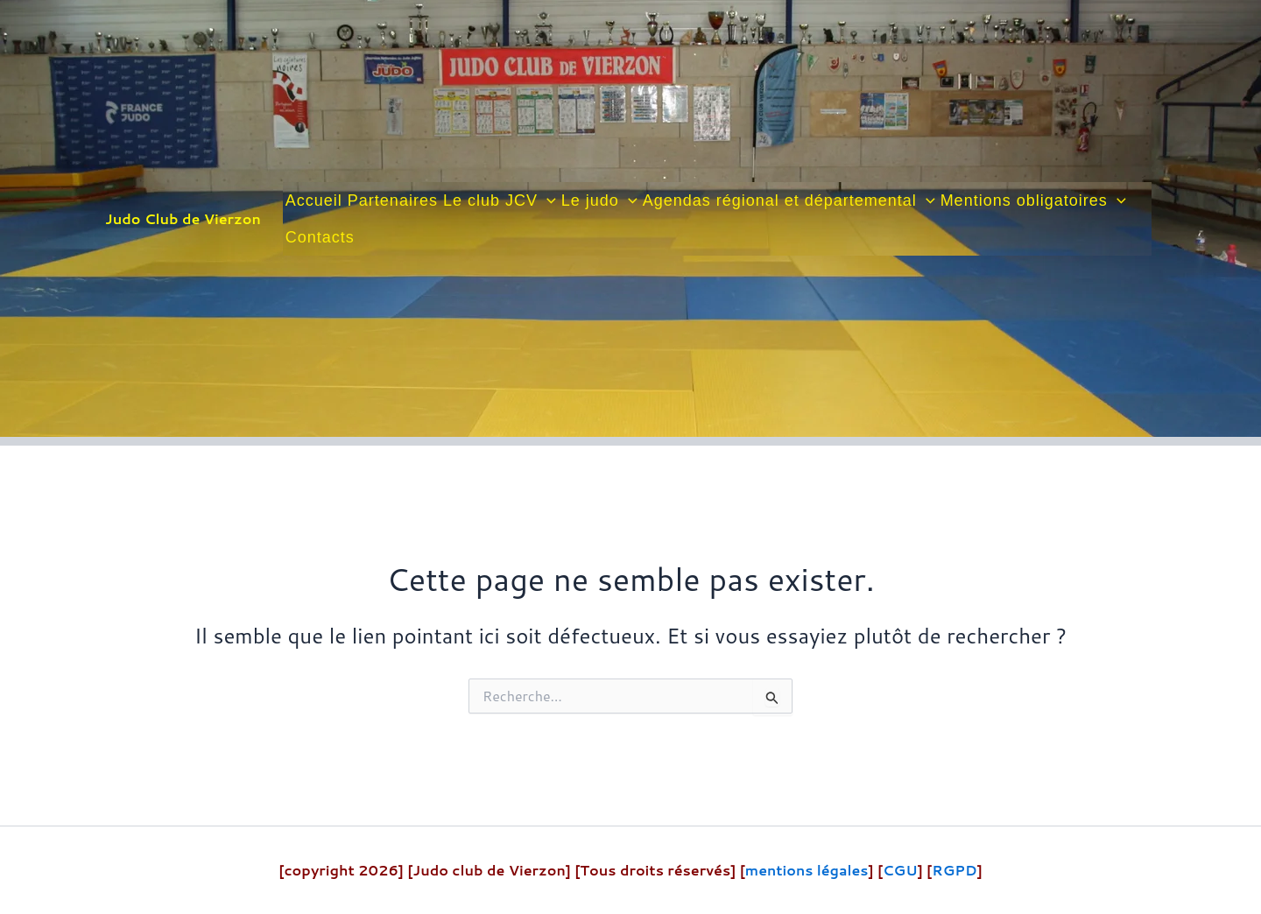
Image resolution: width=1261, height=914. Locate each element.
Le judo (599, 200)
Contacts (320, 237)
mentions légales (806, 870)
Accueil (313, 200)
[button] (547, 200)
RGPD (955, 870)
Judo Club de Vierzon (183, 218)
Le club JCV (499, 200)
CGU (900, 870)
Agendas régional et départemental (789, 200)
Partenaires (393, 200)
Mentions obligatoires (1033, 200)
